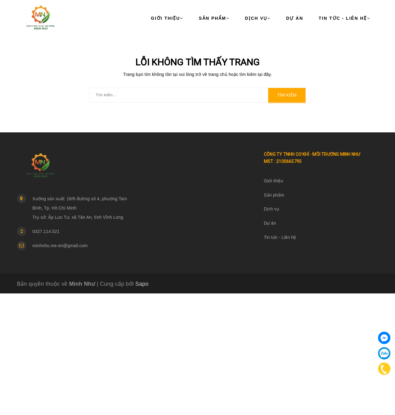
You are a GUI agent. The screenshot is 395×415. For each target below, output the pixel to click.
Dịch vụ (258, 18)
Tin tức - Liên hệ (344, 18)
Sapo (141, 284)
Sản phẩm (214, 18)
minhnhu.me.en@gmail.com (60, 245)
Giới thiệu (167, 18)
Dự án (294, 18)
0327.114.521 (46, 231)
